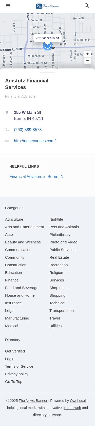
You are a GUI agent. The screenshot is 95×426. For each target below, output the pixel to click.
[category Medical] (11, 326)
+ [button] (87, 54)
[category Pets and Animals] (64, 227)
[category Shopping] (57, 295)
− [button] (87, 61)
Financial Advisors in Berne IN (37, 176)
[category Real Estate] (59, 257)
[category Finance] (11, 280)
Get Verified (15, 351)
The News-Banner (33, 401)
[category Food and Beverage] (22, 288)
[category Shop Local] (58, 288)
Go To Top (13, 381)
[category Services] (56, 280)
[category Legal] (9, 310)
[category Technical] (57, 303)
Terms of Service (19, 366)
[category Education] (13, 272)
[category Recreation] (58, 265)
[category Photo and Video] (63, 242)
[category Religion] (56, 272)
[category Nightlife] (56, 219)
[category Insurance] (13, 303)
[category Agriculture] (14, 219)
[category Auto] (9, 234)
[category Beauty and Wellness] (23, 242)
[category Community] (14, 257)
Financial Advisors (20, 96)
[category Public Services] (62, 249)
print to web (72, 408)
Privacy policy (16, 374)
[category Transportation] (61, 310)
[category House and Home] (20, 295)
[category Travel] (54, 318)
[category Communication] (18, 249)
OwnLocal (78, 401)
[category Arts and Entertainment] (24, 227)
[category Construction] (15, 265)
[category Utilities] (55, 326)
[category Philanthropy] (59, 234)
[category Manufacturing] (17, 318)
